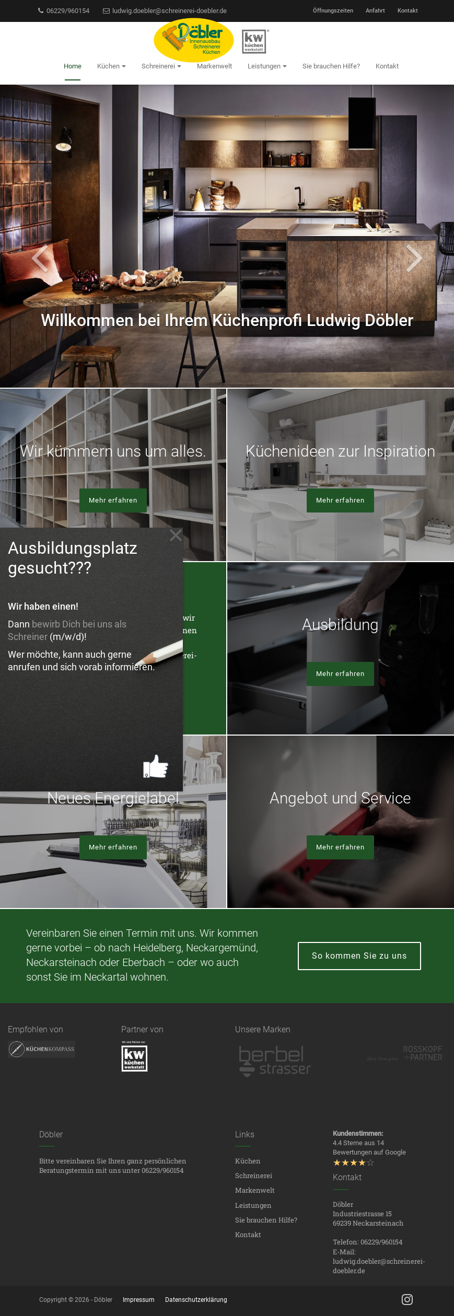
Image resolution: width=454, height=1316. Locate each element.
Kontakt (408, 10)
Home (73, 66)
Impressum (139, 1299)
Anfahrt (375, 10)
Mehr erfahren (113, 500)
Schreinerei (253, 1175)
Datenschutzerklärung (196, 1299)
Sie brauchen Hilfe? (266, 1220)
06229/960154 (63, 11)
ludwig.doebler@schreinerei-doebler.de (164, 11)
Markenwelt (255, 1190)
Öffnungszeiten (333, 10)
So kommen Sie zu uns (359, 956)
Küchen (248, 1161)
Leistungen (253, 1205)
